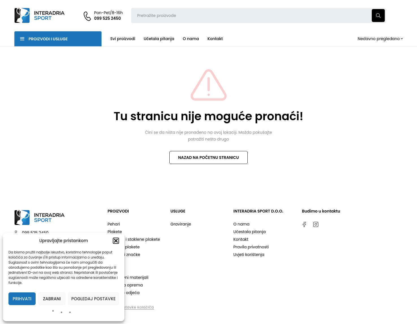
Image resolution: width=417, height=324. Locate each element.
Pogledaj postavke (93, 299)
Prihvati (22, 299)
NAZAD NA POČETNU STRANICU (208, 157)
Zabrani (52, 299)
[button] (116, 241)
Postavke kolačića (136, 307)
